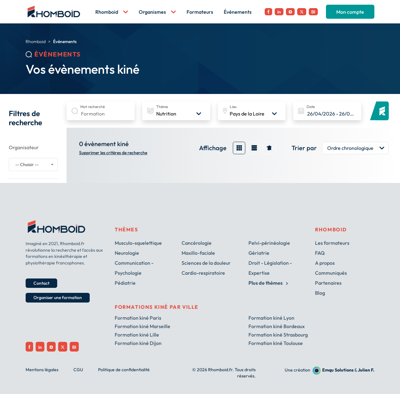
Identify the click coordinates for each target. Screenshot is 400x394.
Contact (41, 283)
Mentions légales (42, 369)
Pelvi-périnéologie (269, 243)
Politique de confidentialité (124, 369)
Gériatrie (258, 253)
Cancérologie (197, 243)
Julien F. (366, 370)
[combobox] (33, 164)
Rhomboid (111, 12)
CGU (78, 369)
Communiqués (331, 273)
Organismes (157, 12)
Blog (320, 293)
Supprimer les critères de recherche (113, 152)
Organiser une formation (57, 297)
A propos (325, 263)
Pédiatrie (125, 283)
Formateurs (200, 12)
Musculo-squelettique (138, 243)
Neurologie (127, 253)
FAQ (320, 253)
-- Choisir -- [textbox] (26, 164)
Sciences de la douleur (206, 263)
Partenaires (328, 283)
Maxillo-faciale (198, 253)
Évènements (238, 12)
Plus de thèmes (268, 283)
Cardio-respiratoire (203, 273)
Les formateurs (332, 243)
